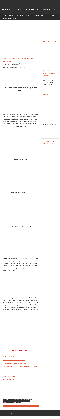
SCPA (8, 67)
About (5, 18)
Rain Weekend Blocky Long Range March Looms (12, 405)
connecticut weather (7, 402)
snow (13, 67)
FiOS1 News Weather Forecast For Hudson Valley (14, 366)
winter (18, 67)
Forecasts (28, 18)
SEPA (10, 67)
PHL (4, 67)
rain (5, 67)
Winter (36, 18)
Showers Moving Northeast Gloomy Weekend (29, 409)
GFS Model (20, 18)
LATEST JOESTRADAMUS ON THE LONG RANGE (14, 376)
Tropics (15, 21)
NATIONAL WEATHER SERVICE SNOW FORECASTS (20, 369)
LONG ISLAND (12, 18)
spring (15, 67)
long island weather (27, 402)
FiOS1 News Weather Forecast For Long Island (14, 359)
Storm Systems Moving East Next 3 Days (11, 409)
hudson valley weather (17, 402)
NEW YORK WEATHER (8, 382)
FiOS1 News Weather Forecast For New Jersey (14, 363)
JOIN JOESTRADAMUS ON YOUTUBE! (12, 372)
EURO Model (44, 18)
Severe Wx (52, 18)
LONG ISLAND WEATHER (9, 379)
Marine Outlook (7, 21)
